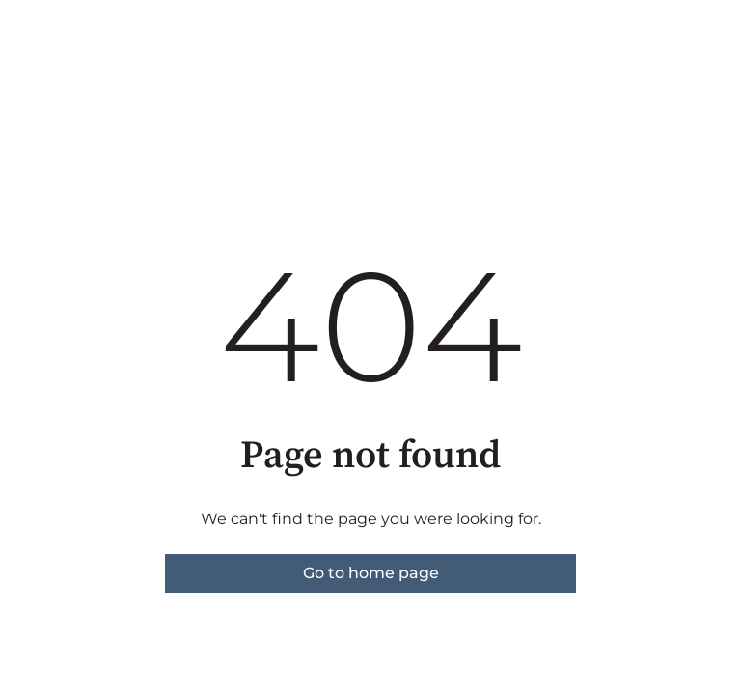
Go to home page (371, 573)
